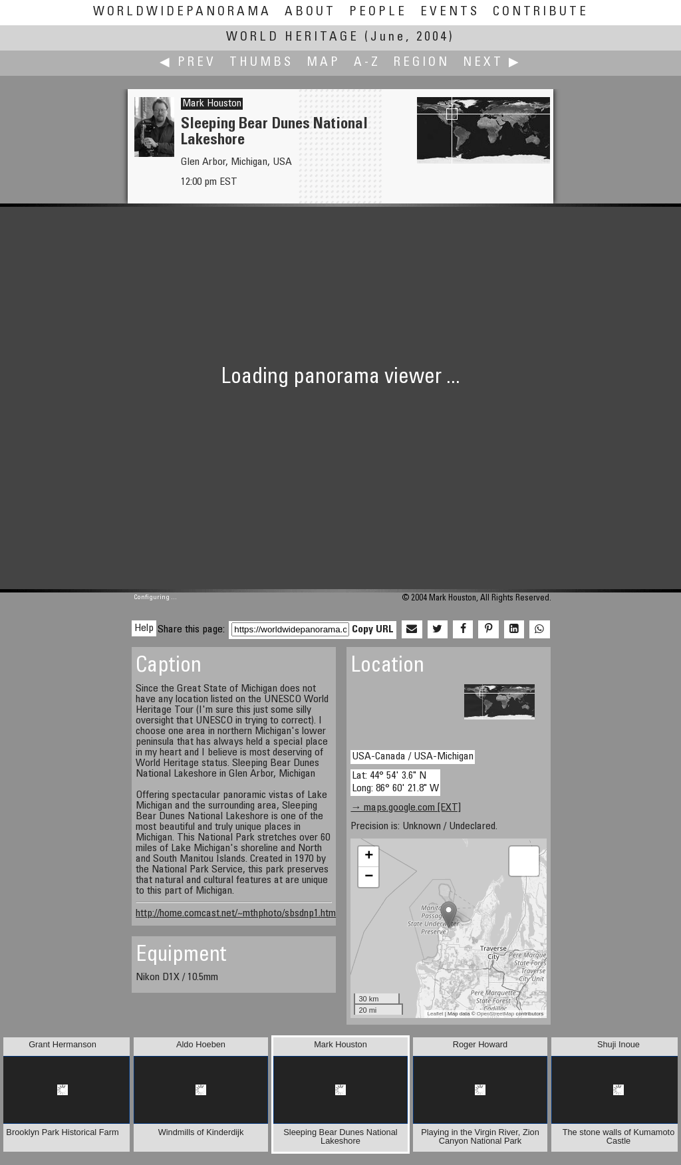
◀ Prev (188, 63)
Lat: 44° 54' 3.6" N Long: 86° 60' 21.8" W (395, 782)
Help (144, 628)
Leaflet (436, 1014)
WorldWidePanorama (182, 12)
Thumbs (261, 63)
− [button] (368, 877)
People (378, 12)
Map (323, 63)
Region (422, 63)
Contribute (541, 12)
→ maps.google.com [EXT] (405, 808)
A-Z (367, 63)
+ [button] (368, 856)
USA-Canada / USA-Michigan (413, 756)
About (310, 12)
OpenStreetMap (495, 1014)
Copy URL (373, 629)
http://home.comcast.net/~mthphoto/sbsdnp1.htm (236, 913)
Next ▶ (492, 63)
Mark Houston (211, 103)
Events (449, 12)
